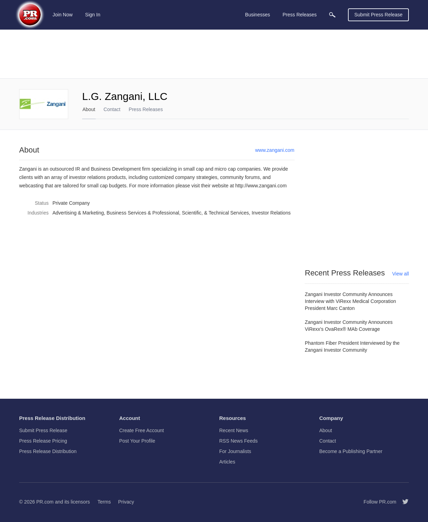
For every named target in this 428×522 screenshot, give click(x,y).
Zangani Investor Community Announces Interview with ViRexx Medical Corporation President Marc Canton (350, 301)
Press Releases (146, 109)
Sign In (93, 14)
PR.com (45, 502)
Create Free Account (141, 430)
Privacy (126, 501)
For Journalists (235, 451)
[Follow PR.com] (402, 502)
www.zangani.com (274, 150)
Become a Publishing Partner (350, 451)
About (88, 109)
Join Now (63, 14)
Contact (112, 109)
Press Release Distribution (48, 451)
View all (400, 273)
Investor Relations (271, 213)
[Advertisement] (214, 54)
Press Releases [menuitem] (300, 14)
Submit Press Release (378, 14)
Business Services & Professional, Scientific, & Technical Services (177, 213)
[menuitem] (332, 15)
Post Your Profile (137, 441)
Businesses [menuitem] (257, 14)
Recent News (233, 430)
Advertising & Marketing (78, 213)
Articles (227, 462)
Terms (104, 501)
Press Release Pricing (43, 441)
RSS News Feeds (238, 441)
